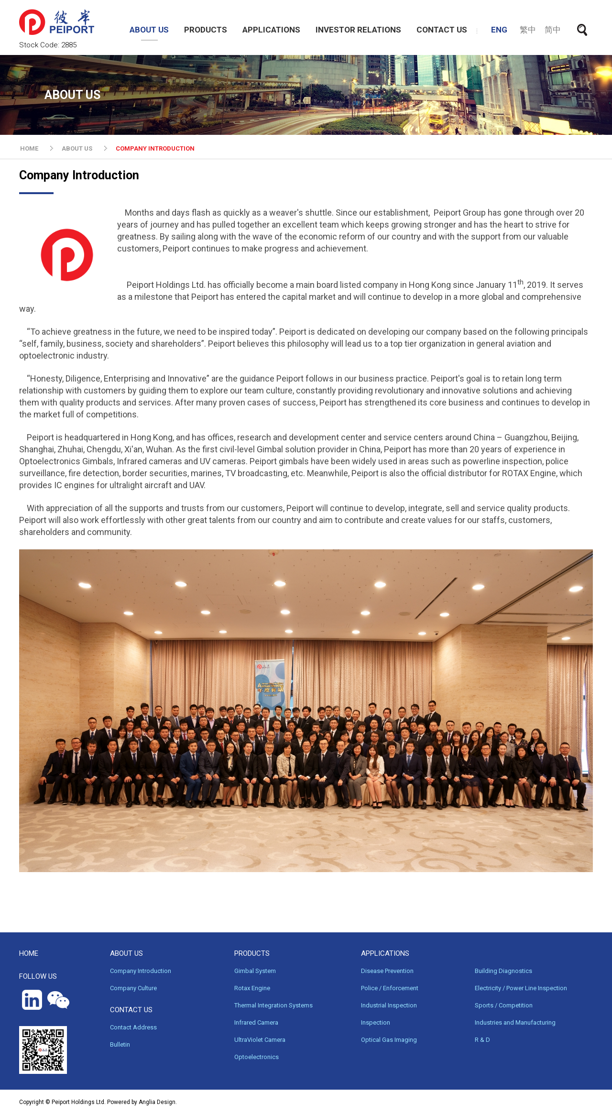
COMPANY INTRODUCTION (155, 148)
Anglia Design (157, 1102)
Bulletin (120, 1044)
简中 (553, 29)
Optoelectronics (256, 1056)
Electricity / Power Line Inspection (521, 988)
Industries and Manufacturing (515, 1022)
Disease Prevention (387, 970)
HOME (29, 148)
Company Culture (133, 988)
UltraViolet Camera (259, 1039)
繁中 (528, 29)
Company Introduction (140, 970)
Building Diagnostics (503, 970)
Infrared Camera (256, 1022)
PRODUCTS (205, 29)
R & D (482, 1039)
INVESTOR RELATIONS (358, 29)
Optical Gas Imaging (389, 1039)
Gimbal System (255, 970)
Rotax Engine (252, 988)
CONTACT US (441, 29)
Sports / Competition (504, 1005)
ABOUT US (149, 29)
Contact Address (133, 1027)
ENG (499, 29)
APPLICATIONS (271, 29)
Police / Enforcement (389, 988)
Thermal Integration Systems (273, 1005)
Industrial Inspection (389, 1005)
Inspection (375, 1022)
